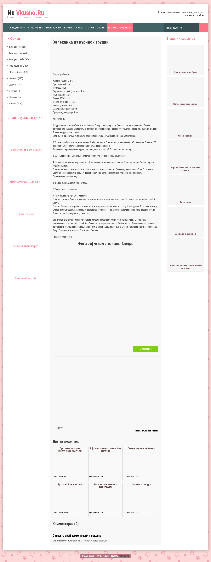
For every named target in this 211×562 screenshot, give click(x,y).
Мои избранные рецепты (120, 27)
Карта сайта (124, 556)
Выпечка (68, 27)
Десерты (79, 27)
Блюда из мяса (17, 27)
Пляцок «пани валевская (185, 104)
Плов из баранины (185, 135)
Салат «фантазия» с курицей (25, 181)
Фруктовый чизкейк (25, 278)
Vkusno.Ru (25, 13)
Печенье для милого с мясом (26, 149)
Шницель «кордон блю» (185, 72)
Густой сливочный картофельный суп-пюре (185, 267)
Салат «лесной (26, 214)
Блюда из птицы (35, 27)
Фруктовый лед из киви (70, 484)
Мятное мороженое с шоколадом (105, 485)
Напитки (13, 97)
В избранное (146, 348)
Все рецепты (15, 65)
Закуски (90, 27)
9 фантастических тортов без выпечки (105, 449)
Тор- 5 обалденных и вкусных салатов (185, 169)
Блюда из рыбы (53, 27)
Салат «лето (185, 202)
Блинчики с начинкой (185, 234)
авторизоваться (100, 541)
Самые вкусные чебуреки (141, 448)
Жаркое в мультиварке (25, 246)
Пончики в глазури (141, 484)
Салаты (100, 27)
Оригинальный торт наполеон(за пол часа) (70, 449)
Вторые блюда (16, 72)
